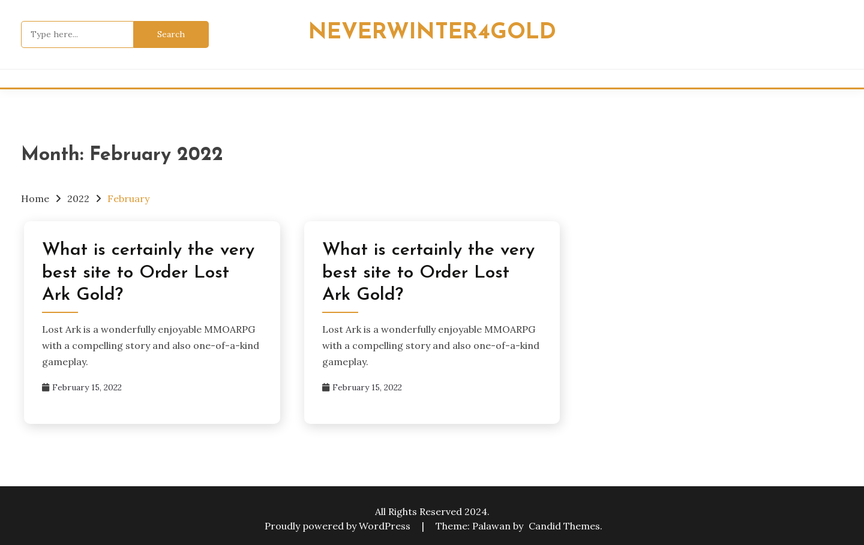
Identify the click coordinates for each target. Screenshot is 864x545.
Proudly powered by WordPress (339, 526)
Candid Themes (564, 526)
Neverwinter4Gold (432, 33)
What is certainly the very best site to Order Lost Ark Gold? (148, 273)
